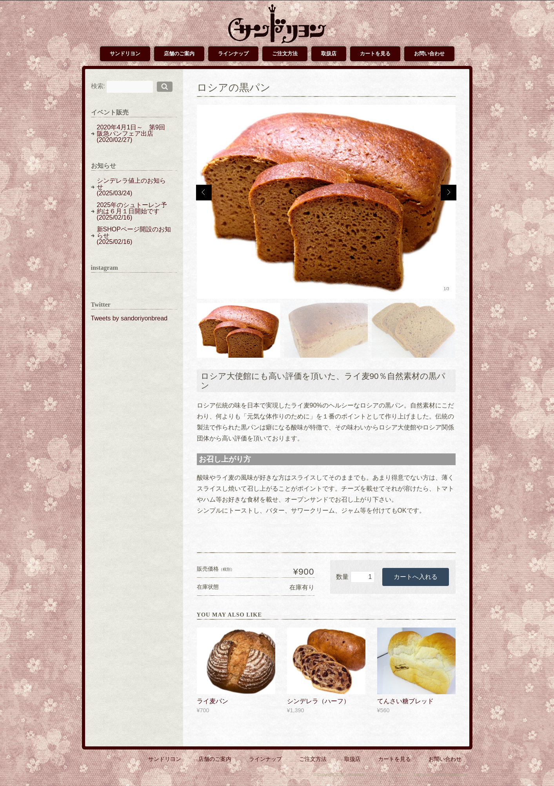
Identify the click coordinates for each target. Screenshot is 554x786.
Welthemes (458, 775)
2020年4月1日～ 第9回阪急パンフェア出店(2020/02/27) (131, 133)
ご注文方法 (285, 53)
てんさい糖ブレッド (405, 701)
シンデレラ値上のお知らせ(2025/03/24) (131, 186)
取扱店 (328, 53)
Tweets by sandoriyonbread (129, 318)
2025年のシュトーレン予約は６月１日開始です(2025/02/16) (132, 211)
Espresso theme (428, 775)
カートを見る (375, 53)
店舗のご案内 (179, 53)
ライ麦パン (212, 701)
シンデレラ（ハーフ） (318, 701)
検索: (98, 86)
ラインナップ (233, 53)
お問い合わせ (429, 53)
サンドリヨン (125, 53)
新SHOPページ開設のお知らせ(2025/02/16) (134, 235)
